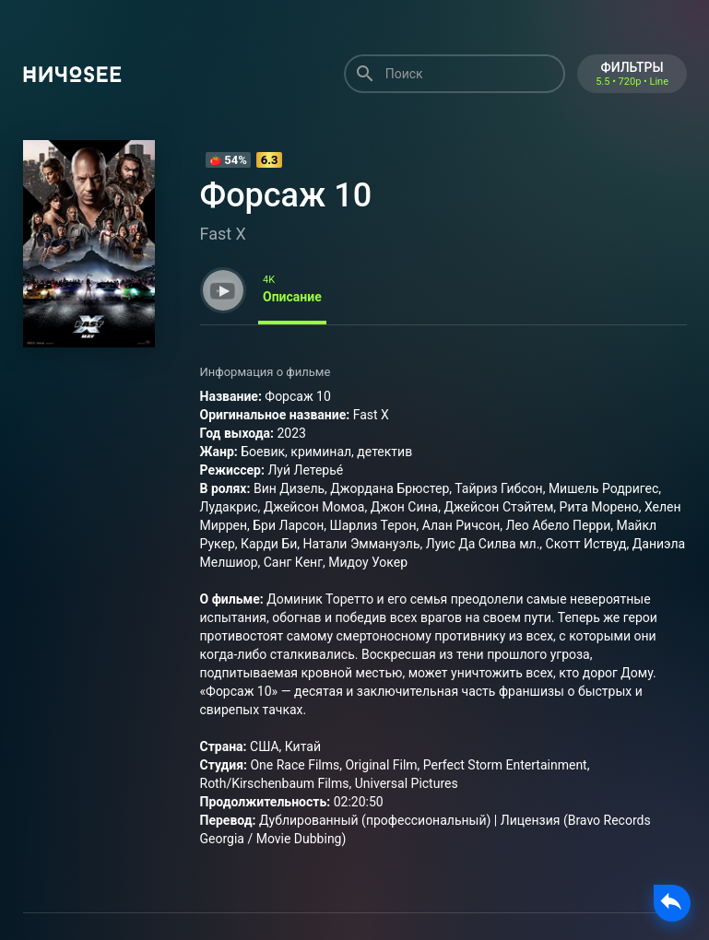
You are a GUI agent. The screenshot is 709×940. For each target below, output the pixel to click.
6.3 (269, 160)
